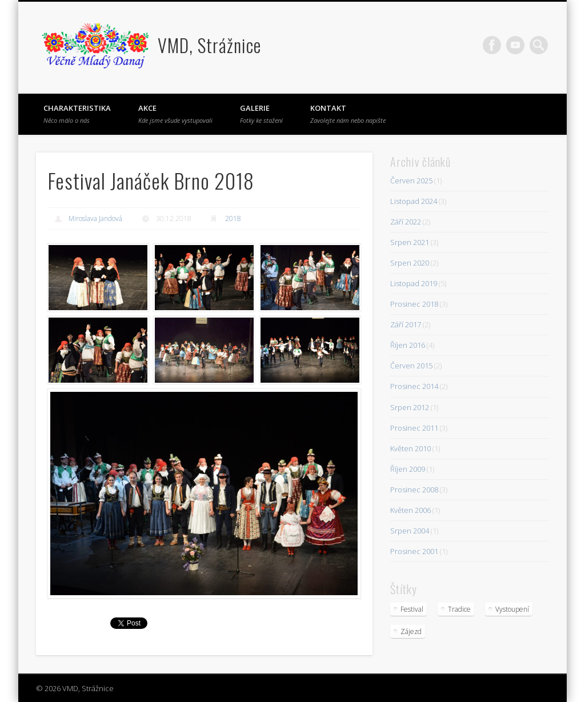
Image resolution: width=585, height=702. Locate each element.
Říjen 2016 (407, 345)
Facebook (492, 45)
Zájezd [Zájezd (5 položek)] (411, 631)
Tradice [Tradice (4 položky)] (459, 609)
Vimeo (515, 45)
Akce (175, 114)
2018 (233, 218)
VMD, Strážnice (209, 44)
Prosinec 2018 (414, 304)
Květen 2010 (410, 448)
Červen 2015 (411, 365)
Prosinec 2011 (414, 428)
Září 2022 (405, 221)
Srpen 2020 (409, 263)
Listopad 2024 (413, 201)
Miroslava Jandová (95, 218)
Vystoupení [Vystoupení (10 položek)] (512, 609)
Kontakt (348, 114)
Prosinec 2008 (414, 489)
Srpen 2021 (409, 242)
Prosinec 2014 (414, 386)
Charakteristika (77, 114)
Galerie (261, 114)
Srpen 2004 (409, 531)
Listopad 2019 (413, 283)
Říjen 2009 (407, 469)
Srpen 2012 (409, 407)
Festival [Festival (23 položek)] (411, 609)
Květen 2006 (410, 510)
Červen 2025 (411, 180)
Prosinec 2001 (414, 551)
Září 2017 (405, 324)
